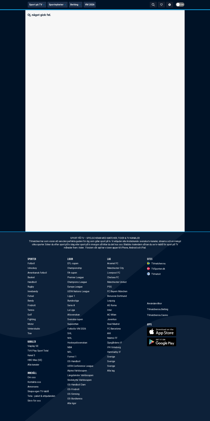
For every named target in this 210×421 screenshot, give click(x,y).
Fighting (32, 319)
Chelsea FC (113, 277)
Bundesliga (73, 300)
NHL (69, 338)
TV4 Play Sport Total (38, 350)
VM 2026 (116, 4)
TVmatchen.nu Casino (157, 338)
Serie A (71, 305)
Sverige (111, 356)
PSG (109, 286)
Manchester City (115, 268)
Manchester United (116, 282)
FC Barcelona (114, 328)
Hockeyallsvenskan (77, 342)
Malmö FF (112, 338)
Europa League (75, 286)
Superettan (72, 324)
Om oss (32, 377)
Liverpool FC (113, 272)
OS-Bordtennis (74, 398)
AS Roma (112, 305)
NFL (69, 352)
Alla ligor (71, 403)
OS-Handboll (73, 361)
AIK (109, 333)
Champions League (77, 282)
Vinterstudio (34, 328)
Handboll (32, 282)
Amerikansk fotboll (37, 272)
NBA (69, 347)
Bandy (31, 300)
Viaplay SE (33, 346)
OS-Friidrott (73, 389)
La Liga (71, 310)
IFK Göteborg (114, 347)
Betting (102, 4)
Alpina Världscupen (77, 370)
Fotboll (31, 263)
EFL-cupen (72, 263)
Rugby (31, 286)
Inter (109, 310)
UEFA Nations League (78, 291)
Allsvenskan (73, 314)
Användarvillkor (154, 326)
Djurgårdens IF (114, 342)
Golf (30, 314)
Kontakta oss (34, 382)
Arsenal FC (112, 263)
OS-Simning (73, 394)
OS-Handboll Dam (76, 384)
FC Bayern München (117, 291)
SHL (69, 333)
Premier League (75, 277)
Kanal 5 (31, 355)
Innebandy (33, 291)
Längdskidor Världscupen (80, 375)
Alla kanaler (33, 364)
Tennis (31, 310)
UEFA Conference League (80, 366)
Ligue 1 (71, 296)
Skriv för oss (34, 400)
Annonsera (33, 386)
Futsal (31, 296)
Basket (31, 277)
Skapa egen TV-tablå (38, 391)
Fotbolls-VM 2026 (76, 328)
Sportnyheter (84, 4)
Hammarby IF (114, 352)
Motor (31, 324)
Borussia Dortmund (117, 296)
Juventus (112, 319)
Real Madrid (113, 324)
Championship (74, 268)
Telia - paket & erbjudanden (41, 396)
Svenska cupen (75, 319)
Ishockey (32, 268)
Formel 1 (71, 356)
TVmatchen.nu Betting (157, 332)
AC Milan (111, 314)
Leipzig (111, 300)
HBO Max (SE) (35, 360)
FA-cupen (72, 272)
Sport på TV (64, 4)
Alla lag (111, 370)
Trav (30, 333)
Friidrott (32, 305)
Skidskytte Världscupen (79, 380)
